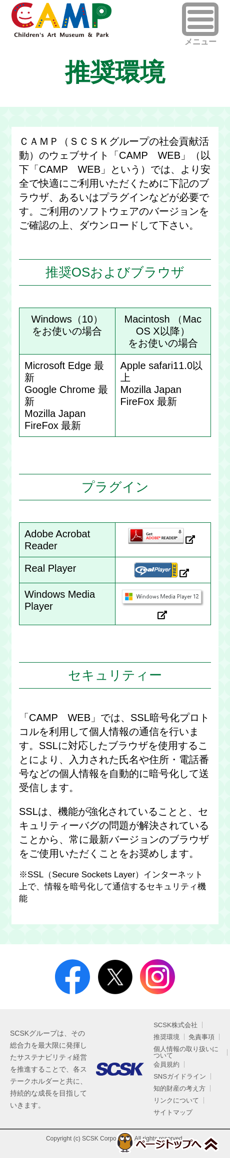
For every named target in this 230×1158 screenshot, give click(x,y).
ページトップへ (166, 1142)
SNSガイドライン (180, 1076)
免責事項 (201, 1037)
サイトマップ (173, 1112)
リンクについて (176, 1100)
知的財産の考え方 (180, 1088)
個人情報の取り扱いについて (186, 1052)
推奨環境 (167, 1037)
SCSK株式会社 (175, 1025)
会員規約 (167, 1064)
